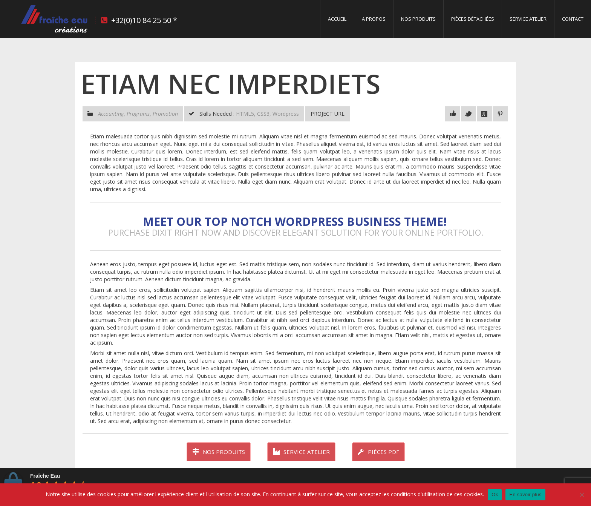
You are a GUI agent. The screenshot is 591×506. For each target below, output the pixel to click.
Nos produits (418, 18)
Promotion (165, 113)
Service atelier (301, 451)
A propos (374, 18)
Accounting (111, 113)
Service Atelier (528, 18)
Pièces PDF (378, 451)
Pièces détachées (472, 18)
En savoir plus (525, 494)
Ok (494, 494)
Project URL (327, 113)
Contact (572, 18)
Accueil (337, 18)
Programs (138, 113)
